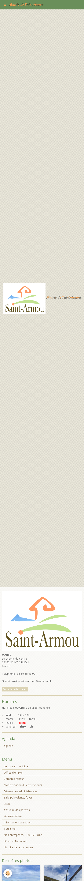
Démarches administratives (20, 791)
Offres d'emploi (13, 772)
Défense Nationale (15, 841)
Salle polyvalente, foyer (18, 797)
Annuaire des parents (17, 810)
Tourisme (10, 828)
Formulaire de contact (15, 689)
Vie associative (13, 816)
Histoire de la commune (18, 847)
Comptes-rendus (14, 779)
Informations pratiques (18, 822)
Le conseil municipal (16, 766)
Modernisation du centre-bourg (23, 785)
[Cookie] (7, 873)
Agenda (8, 746)
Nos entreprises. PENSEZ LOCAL (24, 835)
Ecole (7, 803)
